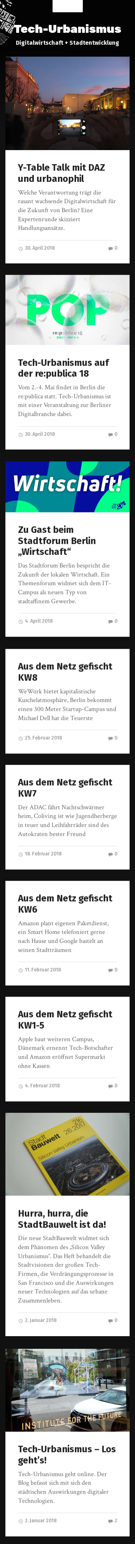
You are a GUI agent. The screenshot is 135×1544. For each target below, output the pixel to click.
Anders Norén (111, 1532)
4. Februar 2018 (39, 1072)
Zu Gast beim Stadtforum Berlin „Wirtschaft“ (57, 536)
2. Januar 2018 (37, 1305)
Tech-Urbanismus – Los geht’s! (67, 1436)
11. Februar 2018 (39, 958)
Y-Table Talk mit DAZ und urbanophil (61, 173)
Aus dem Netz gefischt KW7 (65, 778)
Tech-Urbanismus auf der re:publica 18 (63, 366)
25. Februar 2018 (40, 730)
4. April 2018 (35, 616)
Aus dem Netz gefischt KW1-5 (65, 1006)
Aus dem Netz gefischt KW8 (65, 664)
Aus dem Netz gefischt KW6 (65, 892)
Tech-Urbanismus (67, 29)
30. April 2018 (36, 248)
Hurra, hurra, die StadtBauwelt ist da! (62, 1203)
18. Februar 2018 (40, 844)
